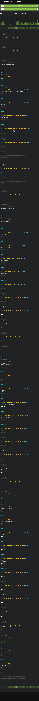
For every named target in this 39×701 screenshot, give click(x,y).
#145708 (26, 598)
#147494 (28, 168)
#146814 (23, 284)
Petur (4, 33)
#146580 (26, 415)
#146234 (20, 468)
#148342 (21, 50)
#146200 (26, 481)
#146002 (26, 519)
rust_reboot (3, 37)
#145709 (26, 585)
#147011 (23, 245)
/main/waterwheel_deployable (13, 245)
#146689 (26, 349)
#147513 (28, 142)
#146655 (26, 375)
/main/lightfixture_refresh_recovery (15, 63)
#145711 (26, 558)
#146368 (26, 454)
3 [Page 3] (23, 27)
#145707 (26, 611)
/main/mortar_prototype (12, 37)
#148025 (26, 102)
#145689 (26, 625)
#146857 (23, 271)
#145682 (26, 638)
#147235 (26, 207)
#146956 (23, 258)
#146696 (26, 310)
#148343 (21, 37)
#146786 (26, 297)
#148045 (26, 89)
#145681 (26, 651)
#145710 (26, 572)
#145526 (28, 663)
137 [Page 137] (37, 27)
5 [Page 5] (30, 27)
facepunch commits (11, 2)
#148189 (26, 63)
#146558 (26, 441)
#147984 (26, 115)
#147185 (26, 232)
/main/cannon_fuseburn (12, 468)
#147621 (28, 128)
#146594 (26, 388)
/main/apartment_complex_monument (16, 128)
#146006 (26, 494)
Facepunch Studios (16, 697)
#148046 (26, 76)
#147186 (26, 219)
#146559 (26, 428)
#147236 (26, 194)
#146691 (26, 336)
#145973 (26, 532)
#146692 (26, 323)
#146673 (26, 362)
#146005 (26, 507)
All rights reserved (27, 697)
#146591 (26, 402)
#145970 (26, 545)
